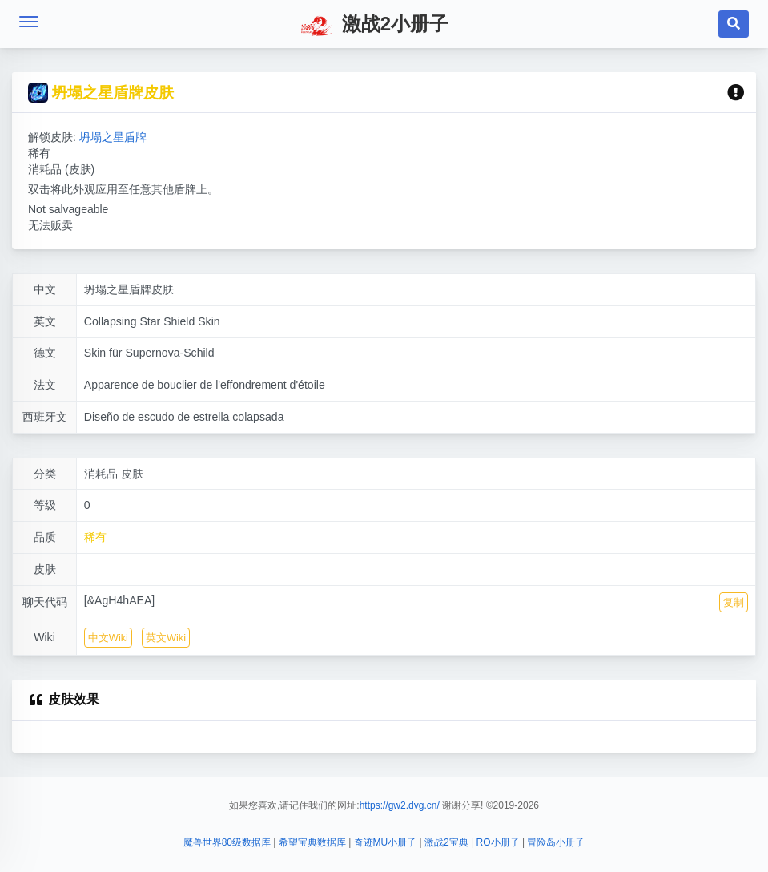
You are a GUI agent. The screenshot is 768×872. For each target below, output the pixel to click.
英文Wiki (166, 638)
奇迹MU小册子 (385, 842)
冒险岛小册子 (556, 842)
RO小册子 (498, 842)
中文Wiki (108, 638)
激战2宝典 (446, 842)
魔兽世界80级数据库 (227, 842)
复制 (733, 602)
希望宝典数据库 (312, 842)
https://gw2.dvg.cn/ (400, 805)
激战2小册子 (374, 26)
